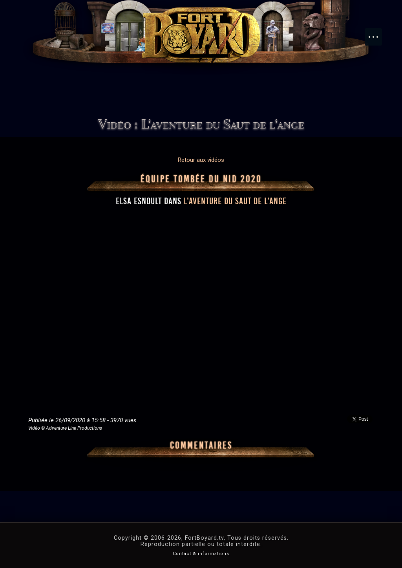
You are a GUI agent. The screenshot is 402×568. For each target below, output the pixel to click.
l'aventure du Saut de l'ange (235, 201)
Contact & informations (201, 553)
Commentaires (201, 445)
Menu (377, 33)
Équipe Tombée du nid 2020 (201, 179)
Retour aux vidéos (201, 159)
